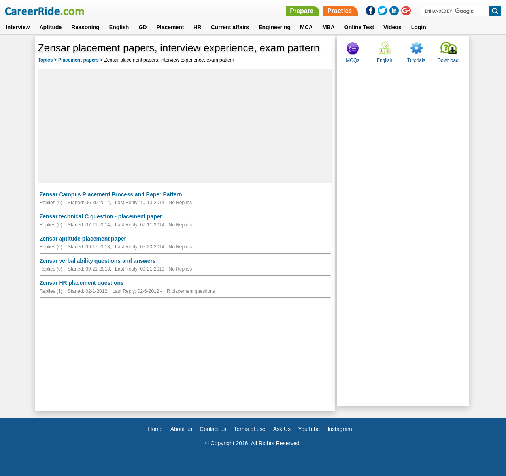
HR (197, 27)
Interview (18, 27)
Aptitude (51, 27)
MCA (306, 27)
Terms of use (249, 429)
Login (418, 27)
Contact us (213, 429)
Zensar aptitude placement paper (83, 238)
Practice (339, 11)
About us (181, 429)
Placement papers (78, 60)
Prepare (301, 11)
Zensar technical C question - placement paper (101, 216)
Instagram (339, 429)
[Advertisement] (185, 126)
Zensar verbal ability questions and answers (98, 261)
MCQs (352, 60)
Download (447, 60)
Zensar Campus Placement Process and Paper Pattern (111, 194)
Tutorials (416, 60)
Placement (170, 27)
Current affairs (230, 27)
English (119, 27)
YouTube (309, 429)
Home (155, 429)
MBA (328, 27)
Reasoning (85, 27)
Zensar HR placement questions (82, 283)
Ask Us (282, 429)
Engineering (275, 27)
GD (142, 27)
